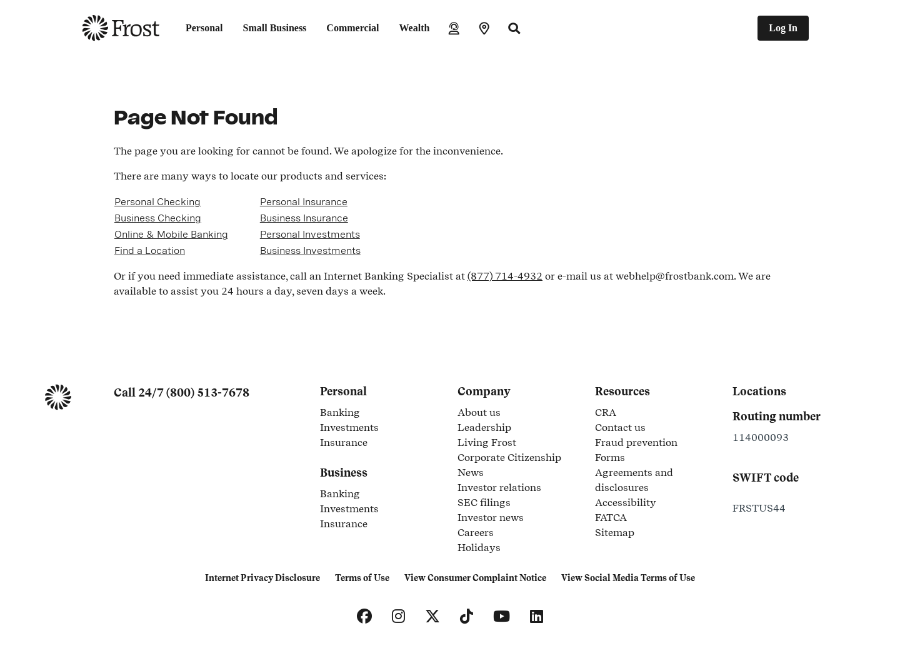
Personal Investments (310, 234)
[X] (432, 616)
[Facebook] (364, 616)
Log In (783, 28)
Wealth (414, 28)
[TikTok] (466, 616)
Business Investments (310, 250)
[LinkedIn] (536, 616)
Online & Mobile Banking (171, 234)
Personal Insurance (304, 202)
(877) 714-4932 (505, 276)
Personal (204, 28)
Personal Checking (157, 202)
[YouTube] (501, 616)
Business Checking (157, 218)
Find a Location (149, 250)
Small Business (275, 28)
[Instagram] (398, 616)
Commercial (352, 28)
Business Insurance (304, 218)
